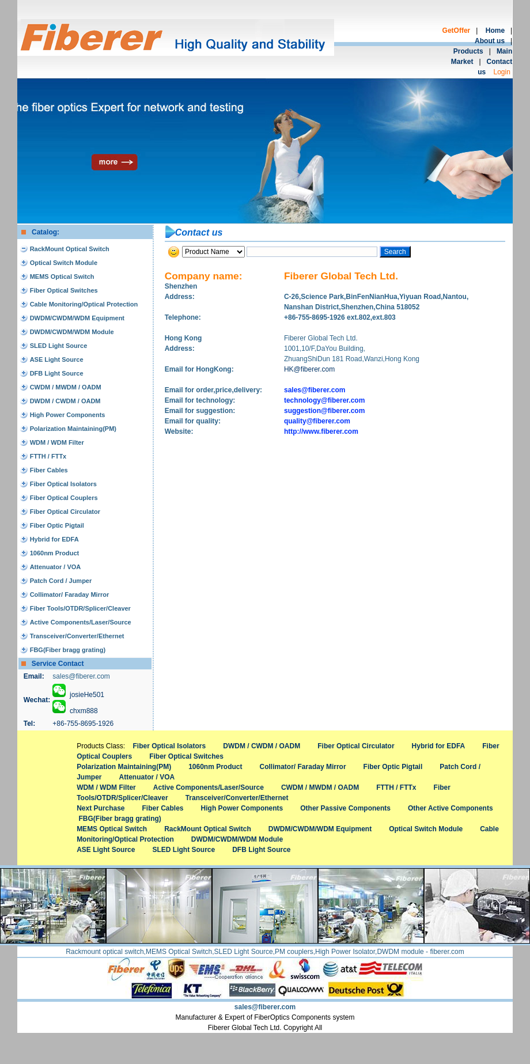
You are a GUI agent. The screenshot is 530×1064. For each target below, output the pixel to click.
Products (468, 51)
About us (490, 41)
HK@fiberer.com (309, 369)
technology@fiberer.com (324, 400)
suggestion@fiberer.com (324, 411)
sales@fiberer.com (81, 676)
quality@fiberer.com (317, 421)
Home (495, 30)
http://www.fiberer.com (321, 431)
